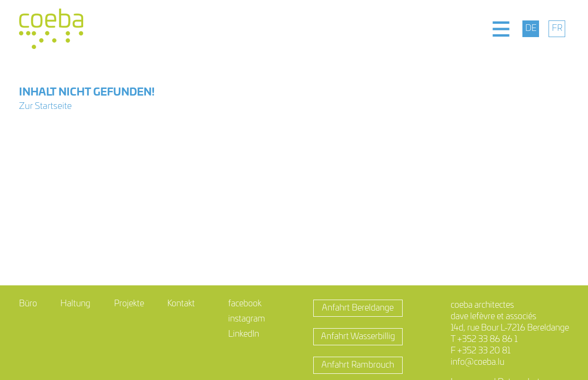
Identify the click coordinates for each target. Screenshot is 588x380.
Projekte (129, 304)
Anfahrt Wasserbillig (358, 336)
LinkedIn (243, 334)
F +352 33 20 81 (481, 351)
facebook (244, 304)
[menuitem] (530, 28)
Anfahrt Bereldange (358, 308)
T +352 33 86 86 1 (484, 339)
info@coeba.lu (477, 362)
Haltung (75, 304)
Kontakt (181, 304)
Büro (28, 304)
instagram (246, 319)
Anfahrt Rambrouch (357, 365)
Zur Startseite (45, 106)
